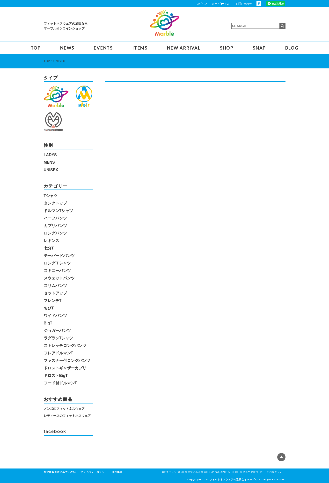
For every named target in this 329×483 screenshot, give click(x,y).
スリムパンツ (55, 286)
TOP (36, 48)
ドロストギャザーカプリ (65, 368)
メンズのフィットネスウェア (64, 408)
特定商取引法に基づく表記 (60, 472)
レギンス (51, 241)
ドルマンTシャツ (58, 211)
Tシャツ (51, 196)
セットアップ (55, 293)
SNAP (259, 48)
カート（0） (221, 3)
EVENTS (103, 48)
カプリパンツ (55, 226)
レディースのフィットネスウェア (67, 415)
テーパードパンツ (59, 256)
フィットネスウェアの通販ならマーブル (233, 479)
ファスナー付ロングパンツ (67, 361)
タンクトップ (55, 203)
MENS (49, 162)
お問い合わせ (244, 3)
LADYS (50, 155)
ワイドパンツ (55, 316)
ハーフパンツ (55, 218)
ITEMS (140, 48)
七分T (49, 248)
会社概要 (117, 472)
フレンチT (53, 301)
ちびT (49, 308)
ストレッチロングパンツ (65, 346)
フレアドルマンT (58, 353)
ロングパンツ (55, 233)
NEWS (67, 48)
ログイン (201, 3)
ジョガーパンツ (57, 331)
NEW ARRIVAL (184, 48)
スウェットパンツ (59, 278)
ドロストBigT (56, 375)
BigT (48, 323)
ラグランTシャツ (58, 338)
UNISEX (59, 61)
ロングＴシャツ (57, 263)
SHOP (227, 48)
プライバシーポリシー (93, 472)
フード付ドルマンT (60, 383)
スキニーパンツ (57, 271)
